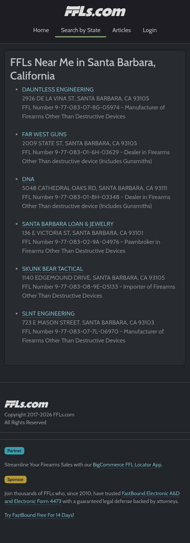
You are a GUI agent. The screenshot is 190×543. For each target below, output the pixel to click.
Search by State (81, 30)
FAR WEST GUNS (44, 134)
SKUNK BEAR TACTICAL (52, 268)
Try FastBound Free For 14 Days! (39, 515)
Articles (121, 30)
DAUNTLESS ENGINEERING (58, 89)
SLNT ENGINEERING (48, 313)
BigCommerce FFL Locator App (127, 464)
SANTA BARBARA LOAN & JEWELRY (68, 223)
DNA (28, 179)
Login (150, 30)
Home (41, 30)
